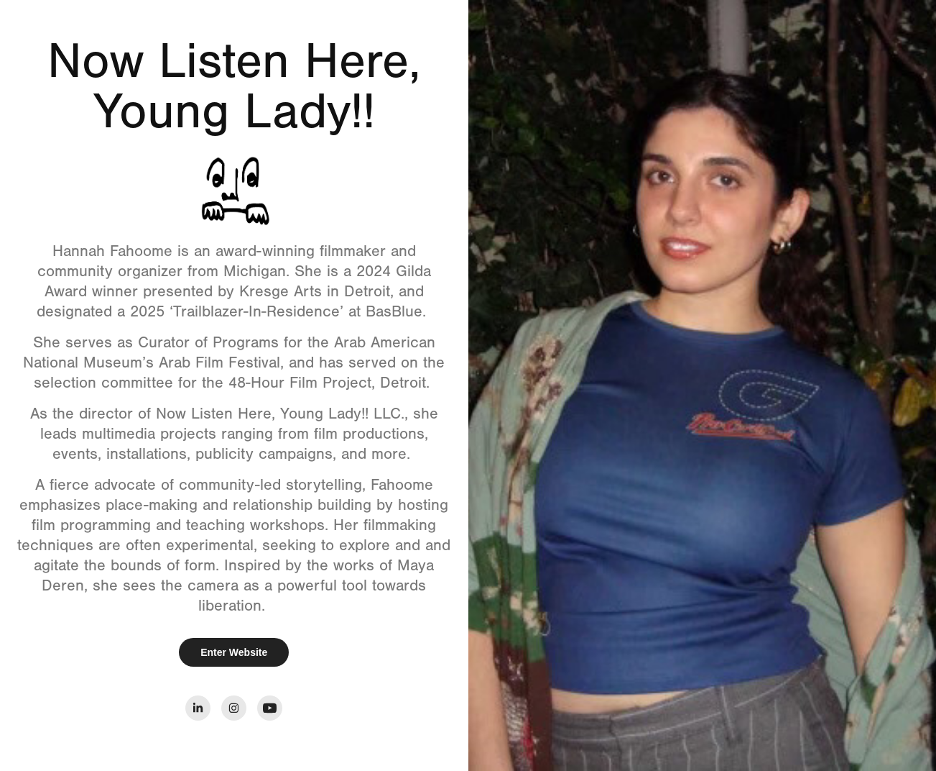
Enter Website (233, 652)
